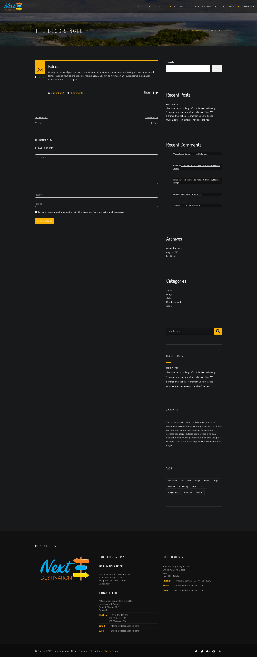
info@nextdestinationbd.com (124, 625)
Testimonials (199, 30)
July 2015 (170, 255)
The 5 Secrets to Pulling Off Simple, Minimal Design (191, 108)
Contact (249, 7)
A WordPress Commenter (184, 154)
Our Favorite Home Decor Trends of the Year (188, 119)
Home (142, 7)
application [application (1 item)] (172, 480)
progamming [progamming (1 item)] (173, 492)
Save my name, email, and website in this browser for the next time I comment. (81, 212)
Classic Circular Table (190, 206)
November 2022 (174, 248)
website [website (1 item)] (199, 492)
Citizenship (203, 7)
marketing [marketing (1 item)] (183, 486)
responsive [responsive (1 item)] (187, 492)
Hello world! (172, 104)
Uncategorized (173, 301)
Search (170, 62)
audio (169, 290)
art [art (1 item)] (182, 480)
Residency (227, 7)
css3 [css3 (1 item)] (189, 480)
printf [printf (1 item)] (202, 486)
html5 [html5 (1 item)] (206, 480)
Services (180, 7)
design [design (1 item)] (197, 480)
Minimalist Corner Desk (191, 194)
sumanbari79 (57, 92)
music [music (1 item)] (194, 486)
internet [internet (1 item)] (171, 486)
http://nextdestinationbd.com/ (124, 630)
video (169, 305)
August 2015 (172, 252)
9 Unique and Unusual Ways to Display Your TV (189, 112)
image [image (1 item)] (215, 480)
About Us (160, 7)
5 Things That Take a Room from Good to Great (189, 115)
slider (169, 298)
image (169, 294)
